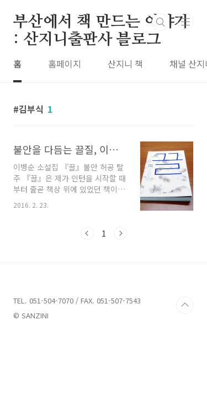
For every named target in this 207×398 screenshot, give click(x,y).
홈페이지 (64, 63)
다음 (120, 233)
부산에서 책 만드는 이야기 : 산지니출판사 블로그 (101, 22)
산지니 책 (125, 63)
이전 (87, 233)
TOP (185, 305)
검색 (160, 22)
